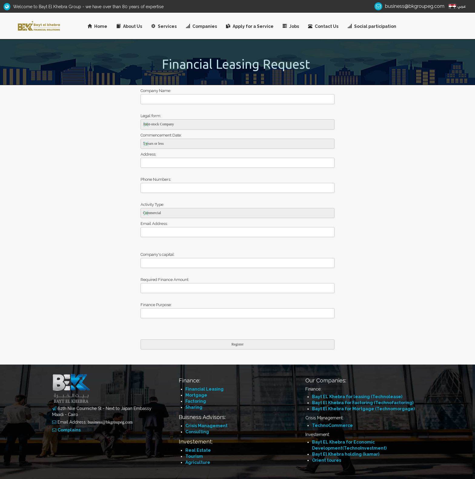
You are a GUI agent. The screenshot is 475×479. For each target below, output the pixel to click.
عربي (461, 6)
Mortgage (196, 395)
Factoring (195, 401)
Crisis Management (206, 425)
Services (164, 26)
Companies (201, 26)
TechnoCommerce (332, 425)
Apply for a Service (250, 26)
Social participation (371, 26)
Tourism (194, 456)
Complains (69, 430)
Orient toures (326, 460)
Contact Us (323, 26)
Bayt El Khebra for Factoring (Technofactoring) (363, 402)
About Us (129, 26)
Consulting (197, 431)
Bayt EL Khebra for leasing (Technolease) (357, 396)
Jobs (291, 26)
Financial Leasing (204, 389)
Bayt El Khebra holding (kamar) (345, 454)
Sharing (193, 407)
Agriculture (197, 462)
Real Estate (198, 450)
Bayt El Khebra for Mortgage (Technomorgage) (363, 408)
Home (97, 26)
